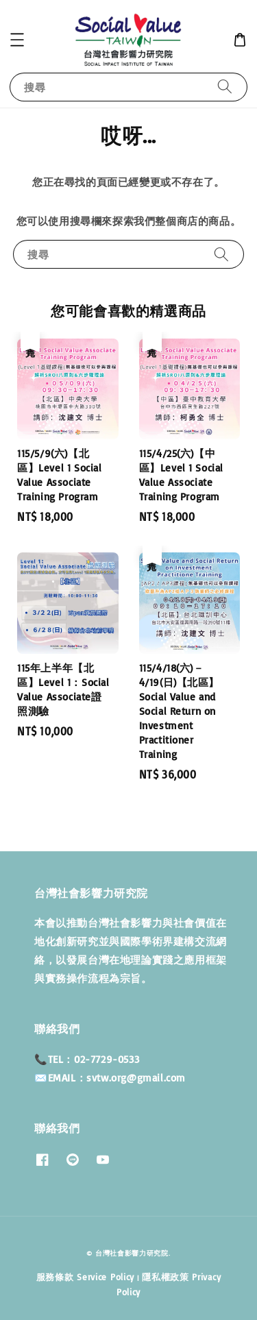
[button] (17, 40)
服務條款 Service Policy (85, 1276)
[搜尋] (225, 86)
